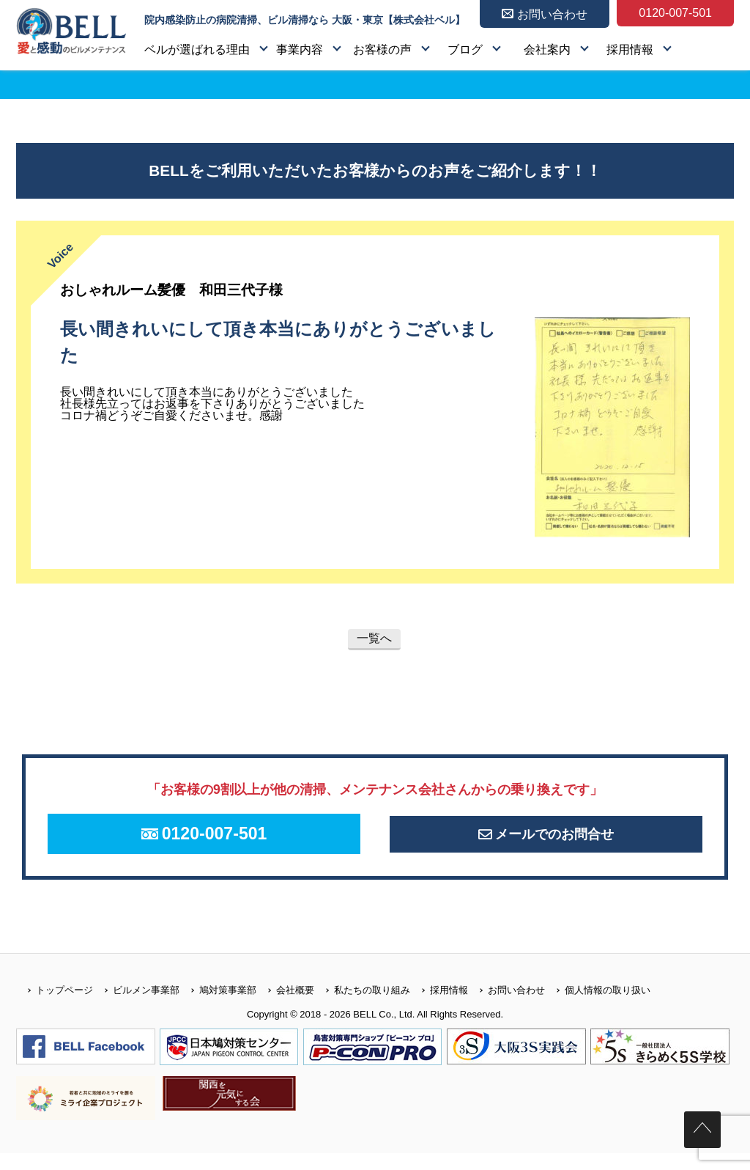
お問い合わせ (506, 1006)
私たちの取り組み (362, 1006)
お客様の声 (382, 49)
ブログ (465, 49)
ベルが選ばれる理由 (197, 49)
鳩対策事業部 (217, 1006)
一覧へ (374, 638)
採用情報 (629, 49)
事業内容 (299, 49)
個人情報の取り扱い (597, 1006)
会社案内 (547, 49)
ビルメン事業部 (136, 1006)
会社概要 (285, 1006)
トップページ (54, 1006)
